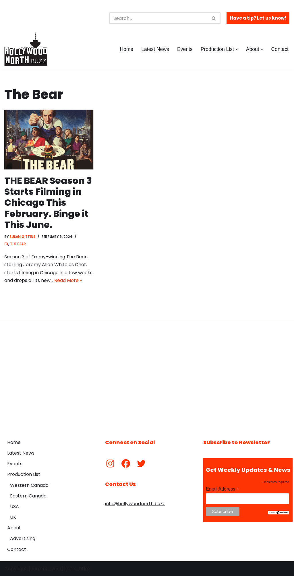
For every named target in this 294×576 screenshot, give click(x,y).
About (14, 528)
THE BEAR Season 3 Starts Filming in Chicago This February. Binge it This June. (48, 202)
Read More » (68, 280)
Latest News (155, 49)
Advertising (22, 538)
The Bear (18, 244)
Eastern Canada (28, 496)
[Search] (158, 18)
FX (6, 244)
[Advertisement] (147, 376)
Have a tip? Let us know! (258, 18)
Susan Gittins (23, 237)
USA (14, 506)
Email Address (222, 489)
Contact (280, 49)
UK (13, 517)
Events (185, 49)
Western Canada (29, 485)
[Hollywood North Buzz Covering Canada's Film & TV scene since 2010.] (25, 49)
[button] (236, 49)
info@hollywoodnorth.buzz (135, 504)
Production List (23, 474)
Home (126, 49)
